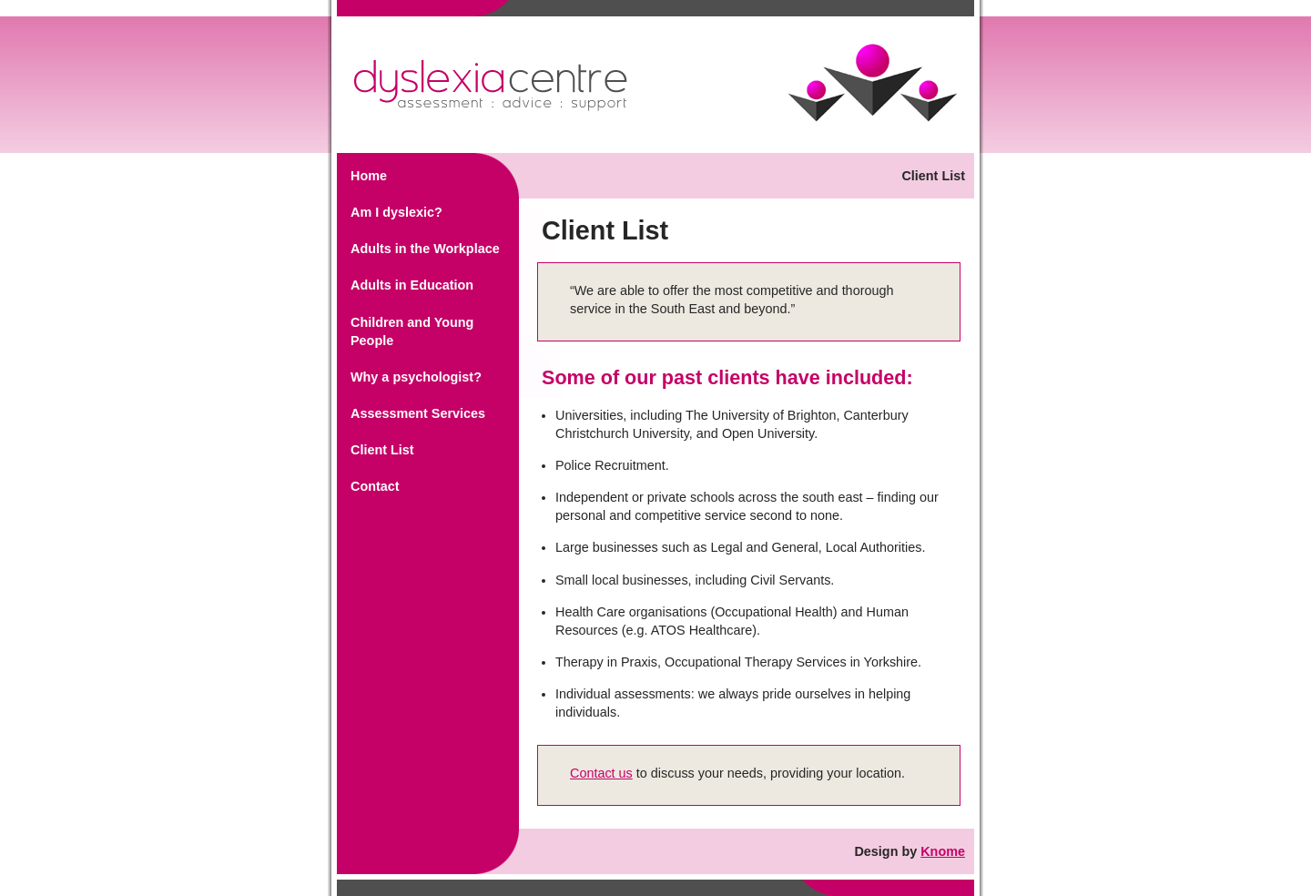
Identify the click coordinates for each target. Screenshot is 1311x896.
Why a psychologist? (416, 377)
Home (369, 175)
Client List (382, 450)
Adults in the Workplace (425, 248)
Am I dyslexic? (396, 212)
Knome (942, 851)
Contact (375, 486)
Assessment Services (418, 413)
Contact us (601, 773)
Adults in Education (412, 285)
